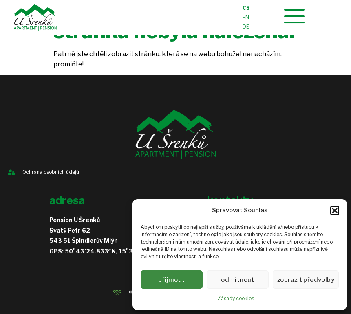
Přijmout (172, 279)
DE (246, 27)
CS (246, 8)
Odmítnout (240, 279)
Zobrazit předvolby (307, 279)
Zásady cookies (236, 298)
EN (246, 17)
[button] (335, 210)
